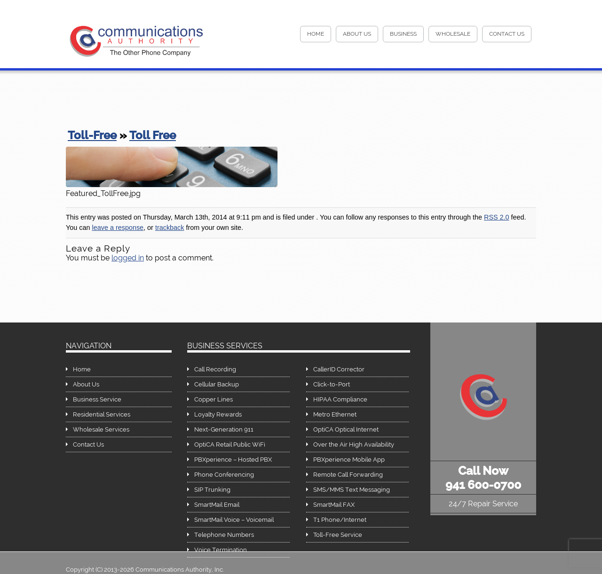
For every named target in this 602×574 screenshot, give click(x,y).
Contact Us (506, 34)
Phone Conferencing (224, 474)
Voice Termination (220, 549)
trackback (169, 227)
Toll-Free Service (337, 534)
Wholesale (453, 34)
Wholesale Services (101, 429)
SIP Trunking (212, 489)
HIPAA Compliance (340, 399)
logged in (127, 257)
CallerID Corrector (338, 369)
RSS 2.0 (496, 217)
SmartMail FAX (334, 504)
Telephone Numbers (224, 534)
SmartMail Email (216, 504)
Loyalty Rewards (218, 414)
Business (403, 34)
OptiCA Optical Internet (346, 429)
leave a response (117, 227)
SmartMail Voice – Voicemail (234, 519)
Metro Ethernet (334, 414)
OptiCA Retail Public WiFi (229, 444)
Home (82, 369)
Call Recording (215, 369)
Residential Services (101, 414)
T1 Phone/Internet (339, 519)
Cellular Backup (216, 384)
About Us (357, 34)
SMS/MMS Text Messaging (351, 489)
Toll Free (152, 135)
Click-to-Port (331, 384)
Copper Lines (213, 399)
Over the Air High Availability (353, 444)
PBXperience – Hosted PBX (233, 459)
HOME (315, 34)
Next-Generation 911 (223, 429)
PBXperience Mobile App (349, 459)
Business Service (97, 399)
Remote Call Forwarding (348, 474)
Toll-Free (92, 135)
